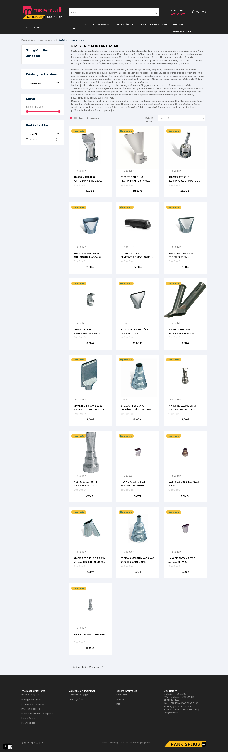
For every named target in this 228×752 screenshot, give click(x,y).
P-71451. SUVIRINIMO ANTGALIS (89, 634)
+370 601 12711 (177, 13)
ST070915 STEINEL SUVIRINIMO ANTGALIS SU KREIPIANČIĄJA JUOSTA (89, 560)
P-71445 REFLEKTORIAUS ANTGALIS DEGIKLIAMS (133, 484)
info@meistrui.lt (172, 712)
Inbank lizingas (29, 718)
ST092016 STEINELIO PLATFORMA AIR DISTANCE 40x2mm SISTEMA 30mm (87, 179)
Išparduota (44, 82)
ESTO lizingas (28, 723)
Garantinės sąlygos (79, 694)
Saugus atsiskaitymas (32, 704)
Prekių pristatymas (31, 699)
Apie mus (121, 699)
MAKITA (44, 134)
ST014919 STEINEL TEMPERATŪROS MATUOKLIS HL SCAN (137, 255)
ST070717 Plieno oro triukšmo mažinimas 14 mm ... (137, 408)
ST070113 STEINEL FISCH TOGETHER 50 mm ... (180, 255)
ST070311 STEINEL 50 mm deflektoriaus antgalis (87, 255)
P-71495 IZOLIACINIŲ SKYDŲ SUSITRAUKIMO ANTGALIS (182, 408)
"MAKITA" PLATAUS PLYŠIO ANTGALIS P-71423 (181, 560)
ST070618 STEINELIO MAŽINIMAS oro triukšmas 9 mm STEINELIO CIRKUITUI (137, 560)
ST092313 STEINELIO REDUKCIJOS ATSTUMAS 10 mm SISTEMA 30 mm (184, 179)
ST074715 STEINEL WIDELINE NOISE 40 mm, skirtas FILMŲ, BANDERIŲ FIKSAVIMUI (89, 408)
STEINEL (44, 139)
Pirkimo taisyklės (30, 694)
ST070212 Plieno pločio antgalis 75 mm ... (134, 331)
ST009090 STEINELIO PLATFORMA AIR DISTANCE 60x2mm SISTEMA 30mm (134, 179)
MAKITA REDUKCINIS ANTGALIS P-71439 (183, 484)
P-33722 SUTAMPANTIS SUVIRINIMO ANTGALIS (85, 484)
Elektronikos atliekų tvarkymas (37, 713)
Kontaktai (121, 694)
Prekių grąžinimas (78, 699)
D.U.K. (119, 704)
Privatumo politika (30, 708)
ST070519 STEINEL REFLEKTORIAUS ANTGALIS (87, 331)
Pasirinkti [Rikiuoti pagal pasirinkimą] (182, 118)
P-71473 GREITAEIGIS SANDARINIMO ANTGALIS (181, 331)
